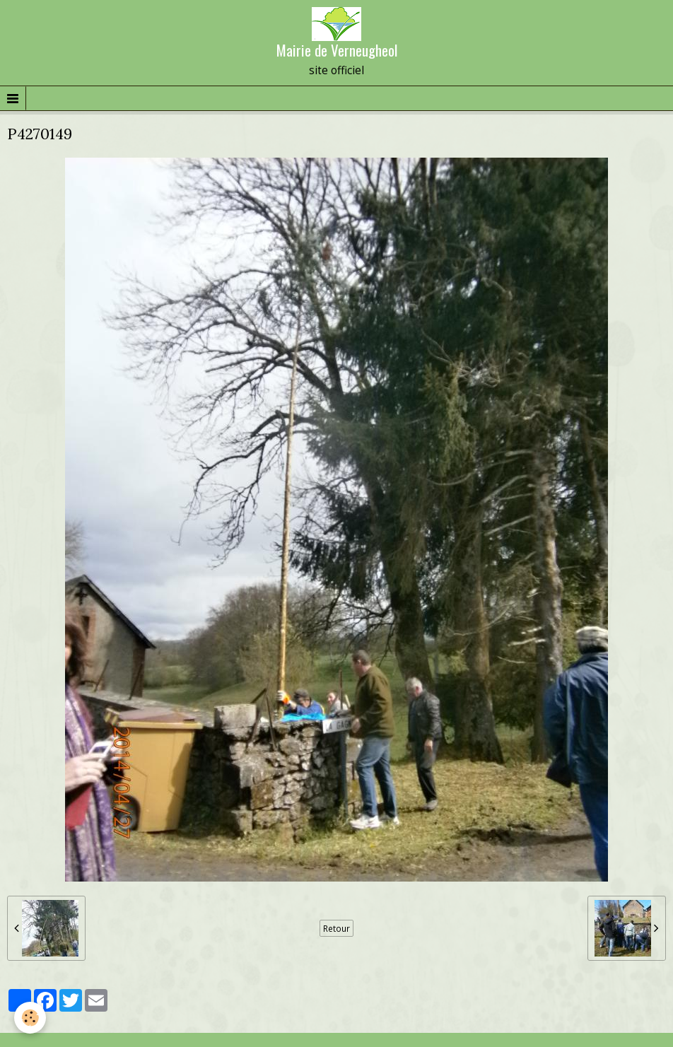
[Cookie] (30, 1018)
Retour (336, 928)
